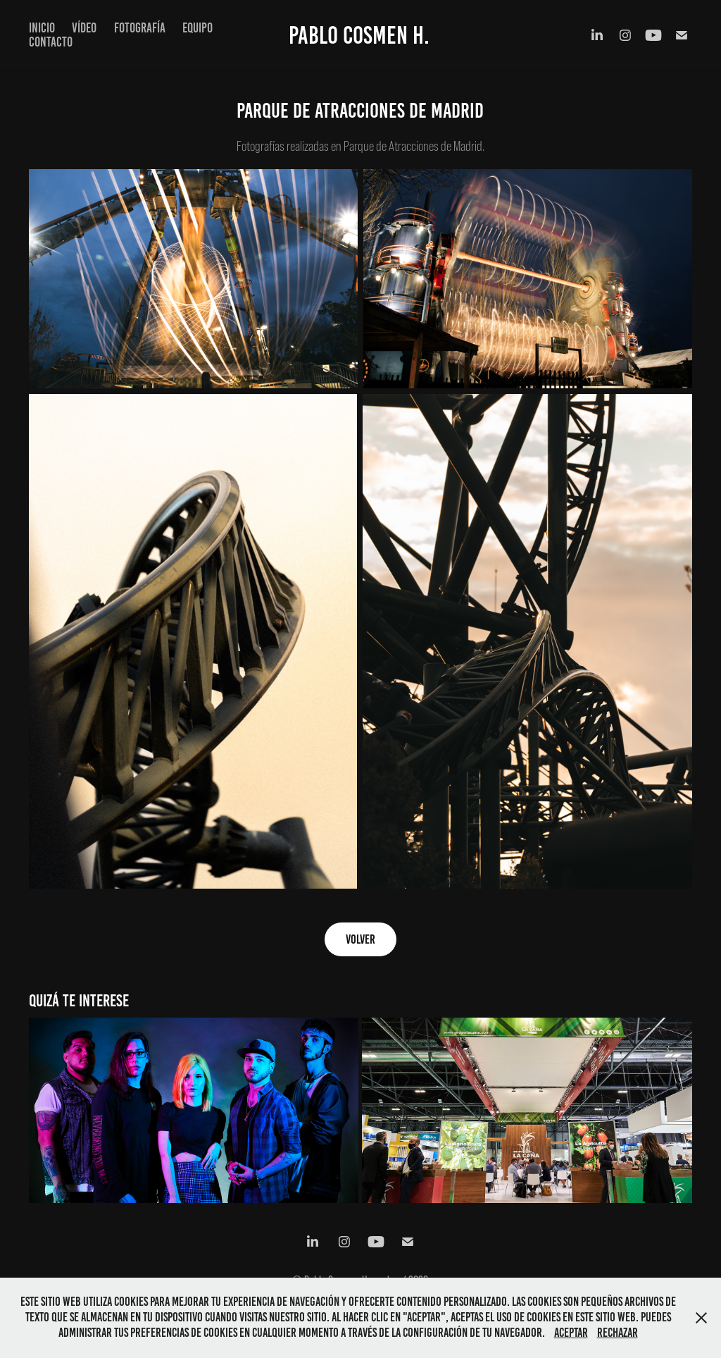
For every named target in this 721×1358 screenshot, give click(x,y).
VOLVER (360, 939)
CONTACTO (51, 42)
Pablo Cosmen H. (359, 35)
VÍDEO (84, 27)
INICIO (42, 27)
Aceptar (571, 1333)
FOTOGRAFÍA (139, 27)
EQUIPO (197, 27)
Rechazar (617, 1333)
